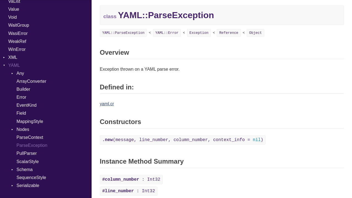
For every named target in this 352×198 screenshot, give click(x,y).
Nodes (22, 129)
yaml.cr (107, 103)
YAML (14, 65)
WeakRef (17, 41)
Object (255, 33)
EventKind (26, 105)
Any (20, 73)
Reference (228, 33)
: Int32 (131, 179)
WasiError (18, 33)
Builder (23, 89)
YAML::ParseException (123, 33)
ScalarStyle (27, 161)
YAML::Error (166, 33)
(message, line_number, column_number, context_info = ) (182, 140)
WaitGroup (18, 25)
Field (21, 113)
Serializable (27, 185)
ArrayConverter (31, 81)
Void (12, 17)
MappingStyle (29, 121)
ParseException (31, 145)
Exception (198, 33)
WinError (17, 49)
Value (13, 9)
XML (12, 57)
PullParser (26, 153)
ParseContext (29, 137)
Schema (24, 169)
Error (21, 97)
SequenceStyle (31, 177)
